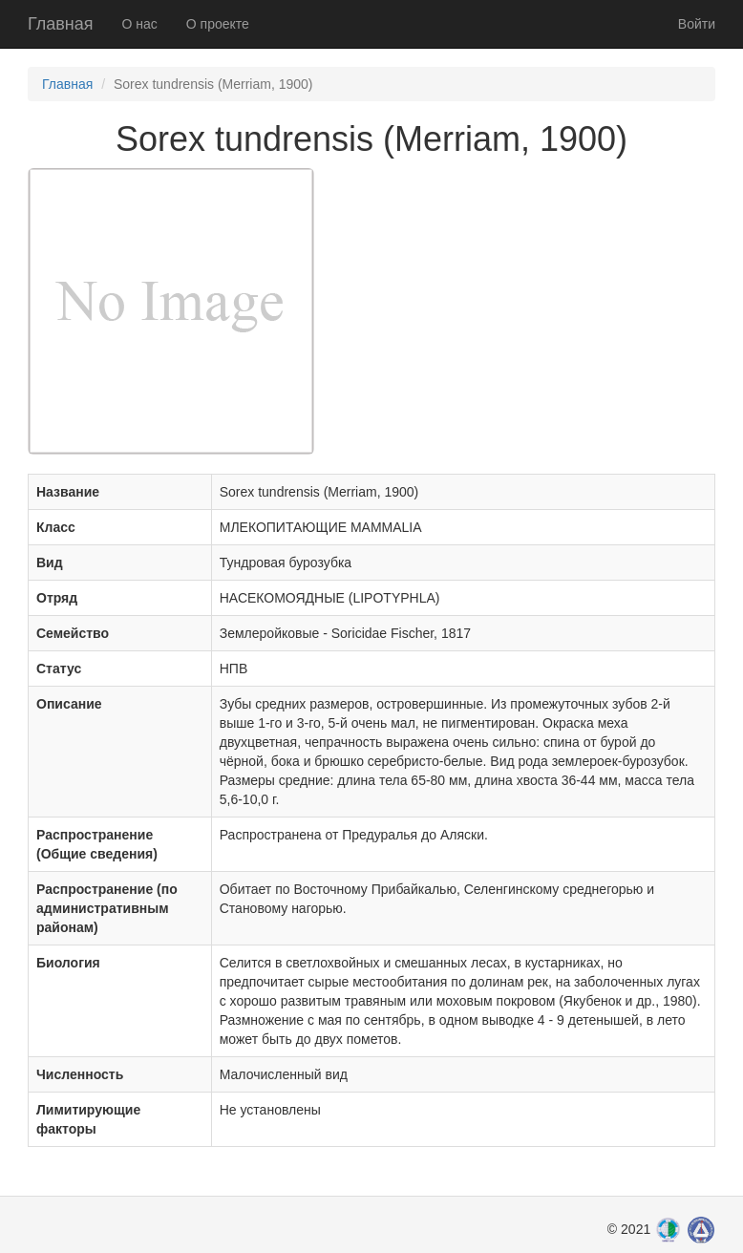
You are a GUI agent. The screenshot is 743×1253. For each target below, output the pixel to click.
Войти (696, 24)
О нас (140, 24)
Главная (61, 23)
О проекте (217, 24)
